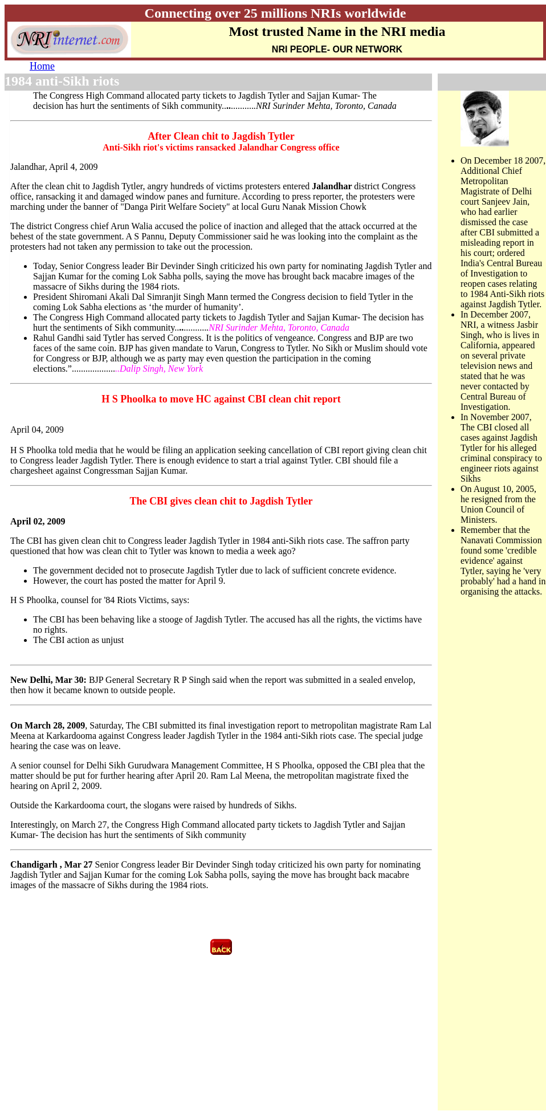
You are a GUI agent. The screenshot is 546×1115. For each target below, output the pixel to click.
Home (42, 66)
